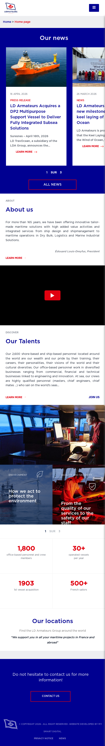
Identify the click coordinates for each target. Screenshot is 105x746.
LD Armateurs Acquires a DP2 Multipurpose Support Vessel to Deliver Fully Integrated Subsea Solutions (35, 117)
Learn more (24, 152)
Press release (20, 100)
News (80, 100)
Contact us (50, 696)
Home (7, 22)
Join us (94, 397)
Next (72, 172)
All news (52, 184)
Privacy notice (43, 738)
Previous (35, 172)
